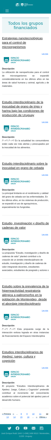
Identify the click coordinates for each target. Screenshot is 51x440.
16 (28, 417)
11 (40, 413)
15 (21, 417)
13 (7, 417)
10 (33, 413)
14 (14, 417)
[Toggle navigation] (7, 11)
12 (47, 413)
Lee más (45, 54)
